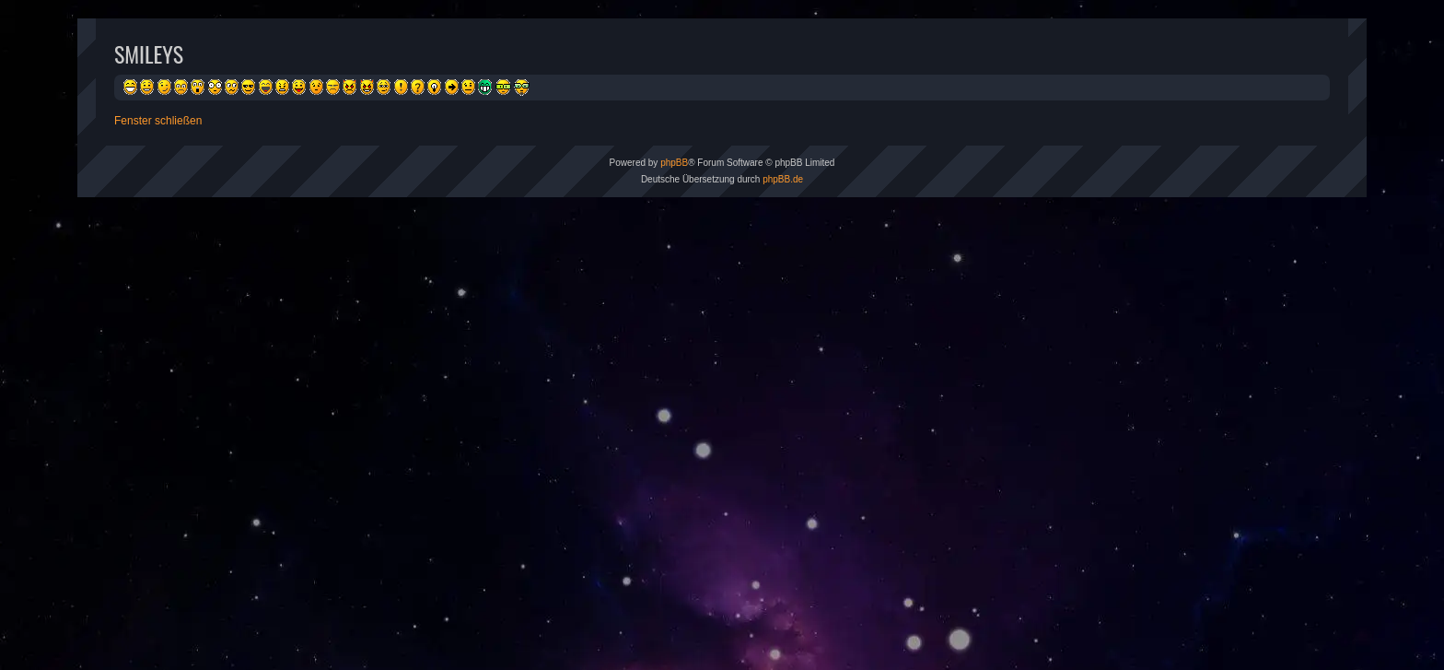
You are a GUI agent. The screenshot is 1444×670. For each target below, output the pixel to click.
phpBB (674, 163)
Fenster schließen (158, 120)
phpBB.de (783, 179)
